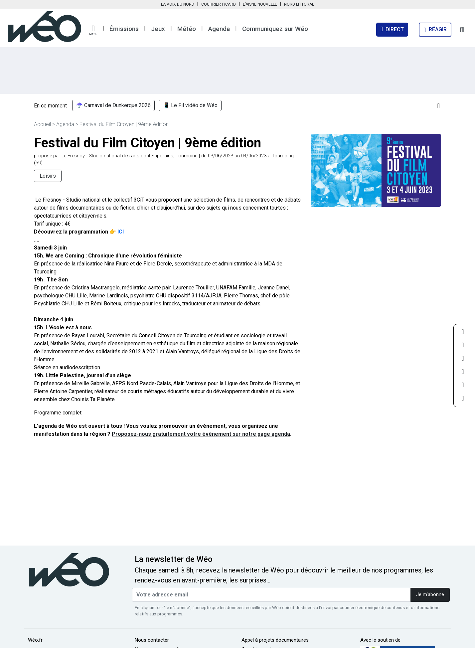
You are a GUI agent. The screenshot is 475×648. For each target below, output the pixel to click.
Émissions (124, 29)
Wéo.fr (35, 640)
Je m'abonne (430, 594)
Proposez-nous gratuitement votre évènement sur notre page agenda (201, 434)
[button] (93, 30)
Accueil (42, 124)
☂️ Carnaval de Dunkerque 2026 (113, 105)
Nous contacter (152, 640)
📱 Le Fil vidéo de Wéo (190, 105)
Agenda (219, 29)
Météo (186, 29)
